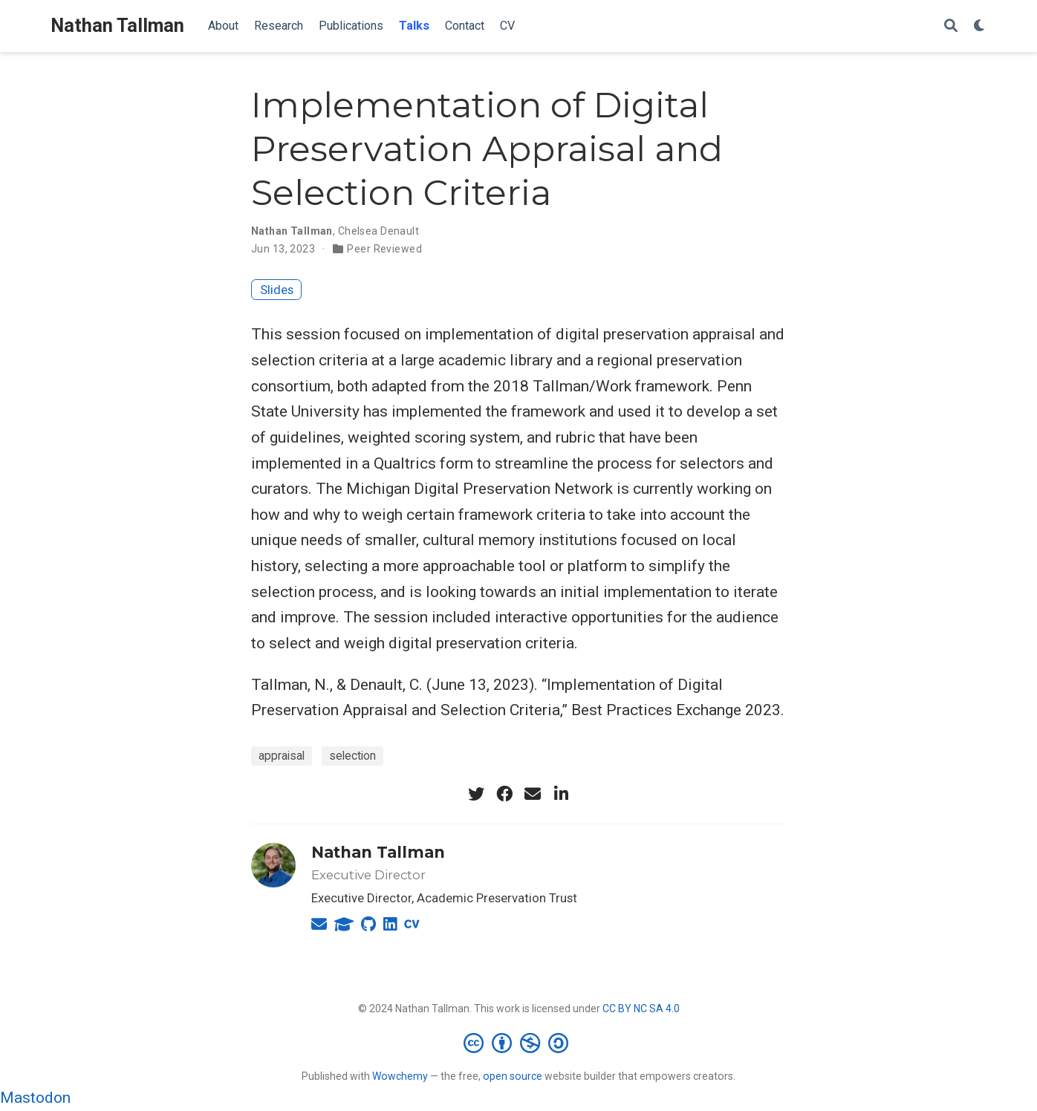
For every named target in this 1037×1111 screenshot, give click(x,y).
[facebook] (504, 794)
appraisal (282, 756)
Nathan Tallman (117, 25)
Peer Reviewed (384, 249)
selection (352, 756)
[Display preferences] (979, 26)
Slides (276, 289)
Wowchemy (400, 1076)
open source (512, 1076)
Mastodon (35, 1098)
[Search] (951, 26)
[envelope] (532, 794)
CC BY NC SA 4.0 (641, 1008)
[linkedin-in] (561, 794)
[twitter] (476, 794)
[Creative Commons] (519, 1042)
